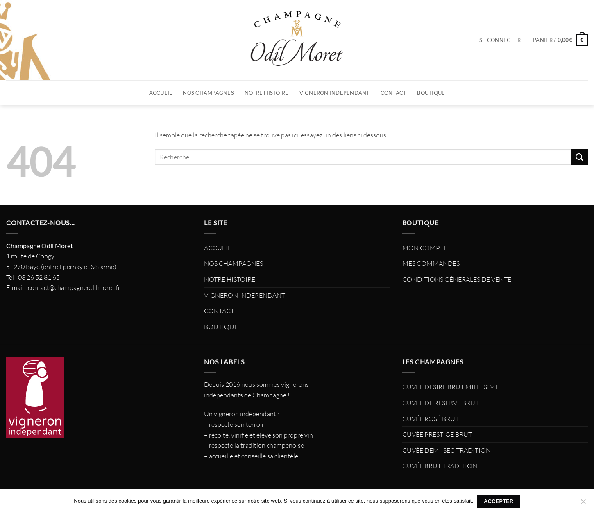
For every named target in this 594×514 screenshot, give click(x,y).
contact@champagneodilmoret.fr (74, 287)
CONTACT (394, 93)
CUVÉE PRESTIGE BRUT (437, 434)
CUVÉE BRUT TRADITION (439, 466)
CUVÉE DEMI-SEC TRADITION (446, 450)
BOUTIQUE (431, 93)
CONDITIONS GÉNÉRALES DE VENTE (456, 279)
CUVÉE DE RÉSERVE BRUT (440, 403)
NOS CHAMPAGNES (208, 93)
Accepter (498, 501)
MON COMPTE (424, 248)
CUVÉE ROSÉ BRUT (430, 419)
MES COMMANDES (431, 263)
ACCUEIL (160, 93)
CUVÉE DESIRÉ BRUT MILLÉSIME (450, 387)
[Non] (583, 503)
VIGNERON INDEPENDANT (334, 93)
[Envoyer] (579, 157)
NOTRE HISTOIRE (267, 93)
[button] (500, 40)
